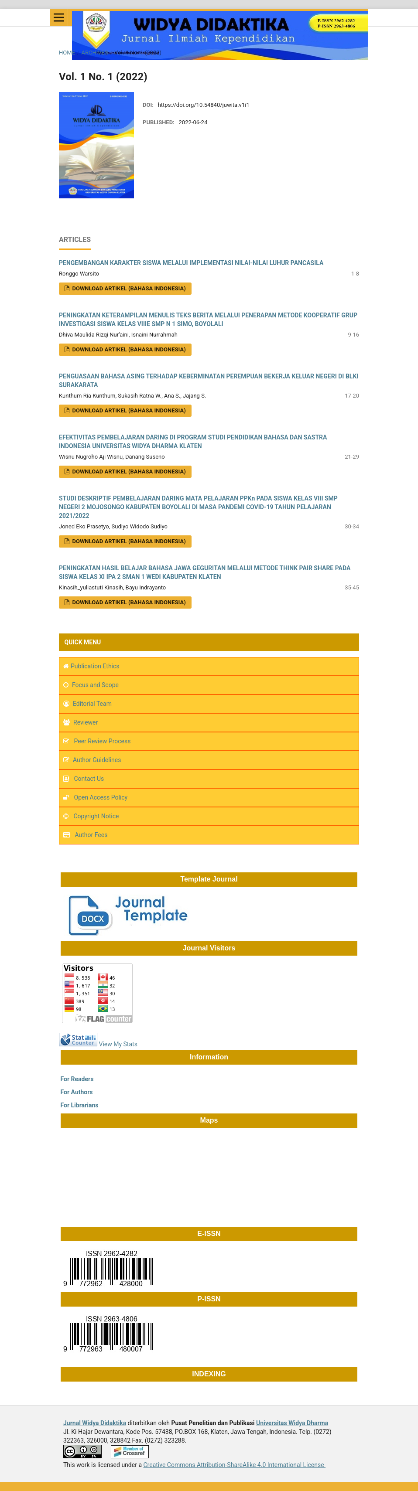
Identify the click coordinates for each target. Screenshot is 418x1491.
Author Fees (91, 834)
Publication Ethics (95, 666)
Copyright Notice (96, 816)
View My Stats (118, 1044)
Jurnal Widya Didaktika (94, 1423)
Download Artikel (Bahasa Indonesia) (128, 349)
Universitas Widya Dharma (292, 1423)
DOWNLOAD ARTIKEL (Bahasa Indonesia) (128, 288)
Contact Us (89, 778)
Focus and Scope (95, 684)
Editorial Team (92, 703)
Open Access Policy (101, 797)
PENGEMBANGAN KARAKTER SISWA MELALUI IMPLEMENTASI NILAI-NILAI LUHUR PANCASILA (191, 262)
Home (67, 52)
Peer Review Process (101, 741)
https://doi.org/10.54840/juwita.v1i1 (204, 105)
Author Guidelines (97, 759)
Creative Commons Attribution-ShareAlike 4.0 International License (234, 1464)
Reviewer (85, 722)
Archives (94, 52)
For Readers (76, 1079)
